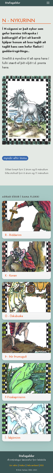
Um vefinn (13, 465)
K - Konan (11, 275)
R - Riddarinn (13, 235)
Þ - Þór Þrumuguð (16, 356)
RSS (42, 465)
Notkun (22, 465)
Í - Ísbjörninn (12, 438)
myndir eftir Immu (15, 158)
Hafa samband (33, 465)
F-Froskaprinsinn (15, 397)
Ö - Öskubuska (14, 316)
